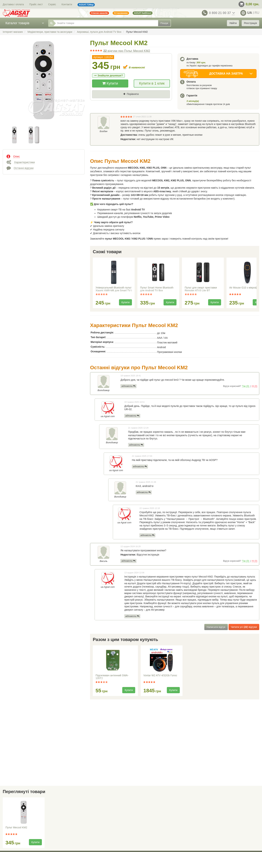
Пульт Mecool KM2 (16, 827)
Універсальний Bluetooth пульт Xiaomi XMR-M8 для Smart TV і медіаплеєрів (114, 289)
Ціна (98, 100)
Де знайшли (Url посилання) (132, 100)
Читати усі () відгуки (244, 627)
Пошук (164, 23)
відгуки (126, 51)
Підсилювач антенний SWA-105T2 (112, 677)
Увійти (233, 23)
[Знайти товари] (105, 23)
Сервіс (52, 4)
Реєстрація (250, 23)
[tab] (44, 156)
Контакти (66, 4)
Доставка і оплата (13, 4)
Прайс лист (36, 4)
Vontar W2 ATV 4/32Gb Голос (160, 675)
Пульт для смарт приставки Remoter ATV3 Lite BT (201, 289)
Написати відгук (216, 627)
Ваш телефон (103, 112)
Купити (110, 83)
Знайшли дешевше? (108, 75)
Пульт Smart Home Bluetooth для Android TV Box (156, 289)
